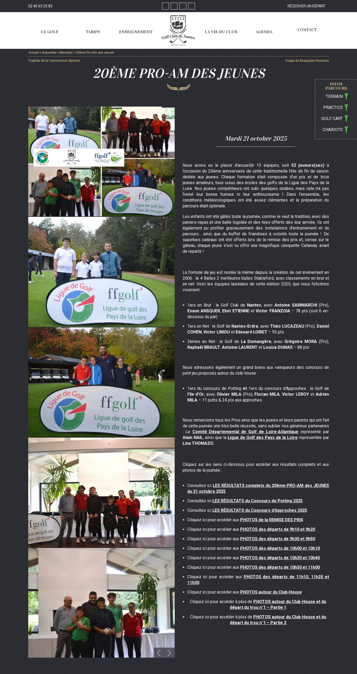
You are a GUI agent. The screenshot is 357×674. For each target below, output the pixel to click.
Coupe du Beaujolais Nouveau (307, 60)
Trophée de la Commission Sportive (54, 60)
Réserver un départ (307, 6)
